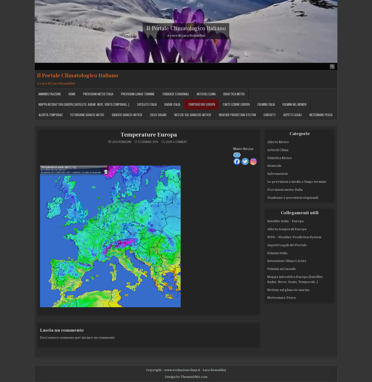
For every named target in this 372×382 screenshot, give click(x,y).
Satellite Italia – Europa (285, 221)
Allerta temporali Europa (287, 229)
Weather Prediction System (237, 114)
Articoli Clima (206, 94)
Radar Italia (172, 104)
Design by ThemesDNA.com (186, 377)
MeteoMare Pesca (320, 114)
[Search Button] (332, 66)
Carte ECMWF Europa (236, 104)
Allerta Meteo (278, 142)
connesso (67, 337)
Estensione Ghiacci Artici (87, 114)
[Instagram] (253, 158)
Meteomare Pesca (281, 297)
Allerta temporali (51, 114)
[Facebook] (237, 158)
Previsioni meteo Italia (98, 94)
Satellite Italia (147, 104)
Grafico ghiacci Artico (127, 114)
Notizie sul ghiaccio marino (288, 290)
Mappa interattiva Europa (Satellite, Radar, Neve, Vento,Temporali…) (84, 104)
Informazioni (277, 174)
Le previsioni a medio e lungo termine (296, 181)
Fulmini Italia (266, 104)
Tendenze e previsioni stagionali (292, 197)
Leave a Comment (176, 141)
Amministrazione (49, 94)
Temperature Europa (201, 104)
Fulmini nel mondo (295, 104)
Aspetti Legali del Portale (287, 245)
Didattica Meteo (234, 94)
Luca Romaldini (121, 141)
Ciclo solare (158, 114)
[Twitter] (245, 158)
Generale (274, 166)
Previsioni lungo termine (137, 94)
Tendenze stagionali (175, 94)
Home (72, 94)
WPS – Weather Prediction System (294, 237)
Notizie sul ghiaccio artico (192, 114)
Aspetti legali (292, 114)
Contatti (269, 114)
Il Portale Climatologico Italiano (186, 28)
